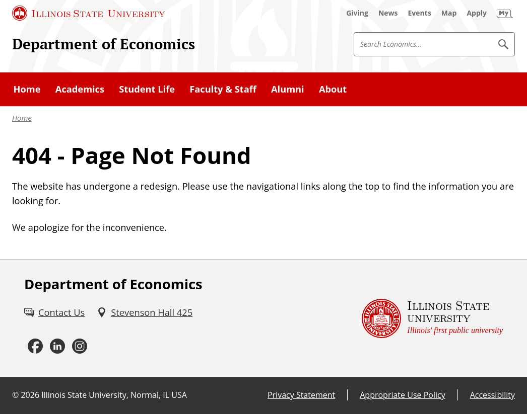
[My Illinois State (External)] (505, 13)
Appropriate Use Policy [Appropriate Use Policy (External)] (402, 394)
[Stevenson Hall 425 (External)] (144, 312)
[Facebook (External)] (35, 346)
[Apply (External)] (477, 13)
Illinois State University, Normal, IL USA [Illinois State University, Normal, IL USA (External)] (114, 394)
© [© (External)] (15, 394)
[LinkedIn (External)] (57, 346)
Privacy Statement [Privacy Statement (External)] (301, 394)
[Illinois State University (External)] (88, 13)
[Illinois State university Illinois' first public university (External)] (432, 318)
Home (22, 118)
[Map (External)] (449, 13)
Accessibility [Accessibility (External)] (492, 394)
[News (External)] (388, 13)
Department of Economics (103, 43)
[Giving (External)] (357, 13)
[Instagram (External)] (80, 346)
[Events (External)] (419, 13)
